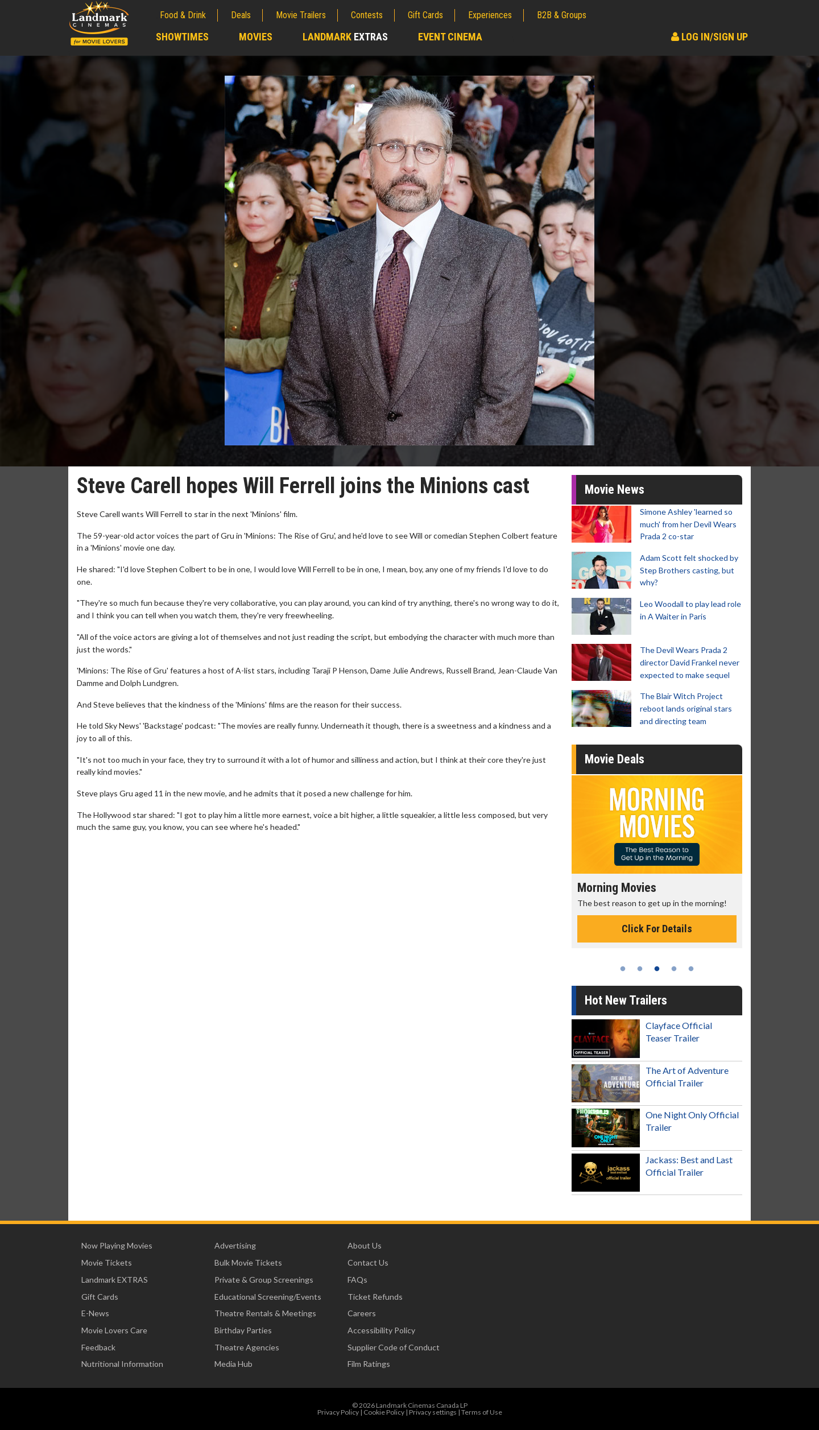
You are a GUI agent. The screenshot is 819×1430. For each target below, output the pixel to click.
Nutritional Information (122, 1364)
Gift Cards (425, 15)
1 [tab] (622, 968)
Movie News (614, 489)
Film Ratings (369, 1364)
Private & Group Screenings (263, 1279)
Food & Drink (183, 15)
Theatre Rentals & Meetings (265, 1313)
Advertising (235, 1245)
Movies (255, 37)
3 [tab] (657, 968)
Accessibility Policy (381, 1330)
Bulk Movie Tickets (248, 1262)
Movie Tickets (106, 1262)
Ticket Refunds (375, 1296)
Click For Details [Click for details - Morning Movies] (657, 929)
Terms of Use (481, 1412)
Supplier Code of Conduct (394, 1347)
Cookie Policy (383, 1412)
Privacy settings (433, 1412)
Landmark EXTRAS (114, 1279)
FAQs (357, 1279)
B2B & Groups (561, 15)
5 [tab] (691, 968)
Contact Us (368, 1262)
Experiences (490, 15)
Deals (241, 15)
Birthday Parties (243, 1330)
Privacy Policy (338, 1412)
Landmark (345, 37)
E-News (95, 1313)
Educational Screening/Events (267, 1296)
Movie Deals (614, 759)
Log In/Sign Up (709, 37)
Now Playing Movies (116, 1245)
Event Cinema (450, 37)
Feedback (98, 1347)
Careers (362, 1313)
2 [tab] (640, 968)
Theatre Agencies (246, 1347)
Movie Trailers (301, 15)
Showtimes (182, 37)
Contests (367, 15)
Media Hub (233, 1364)
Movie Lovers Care (114, 1330)
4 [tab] (674, 968)
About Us (365, 1245)
